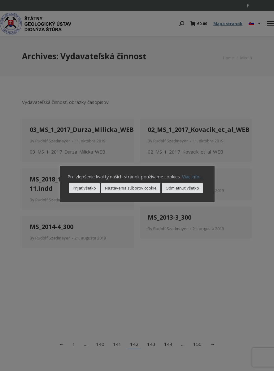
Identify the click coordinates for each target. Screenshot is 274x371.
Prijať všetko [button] (84, 188)
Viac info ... (192, 176)
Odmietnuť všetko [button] (182, 188)
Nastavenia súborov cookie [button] (131, 188)
